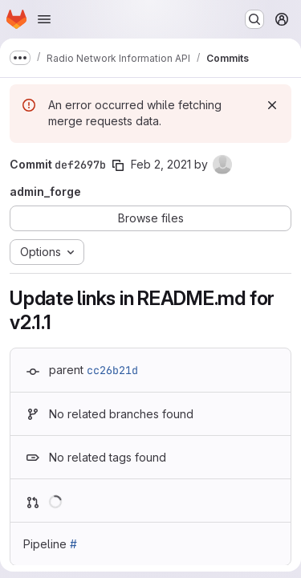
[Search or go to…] (254, 19)
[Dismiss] (272, 105)
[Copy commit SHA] (118, 165)
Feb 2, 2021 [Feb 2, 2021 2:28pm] (161, 164)
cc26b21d (112, 370)
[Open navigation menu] (44, 19)
